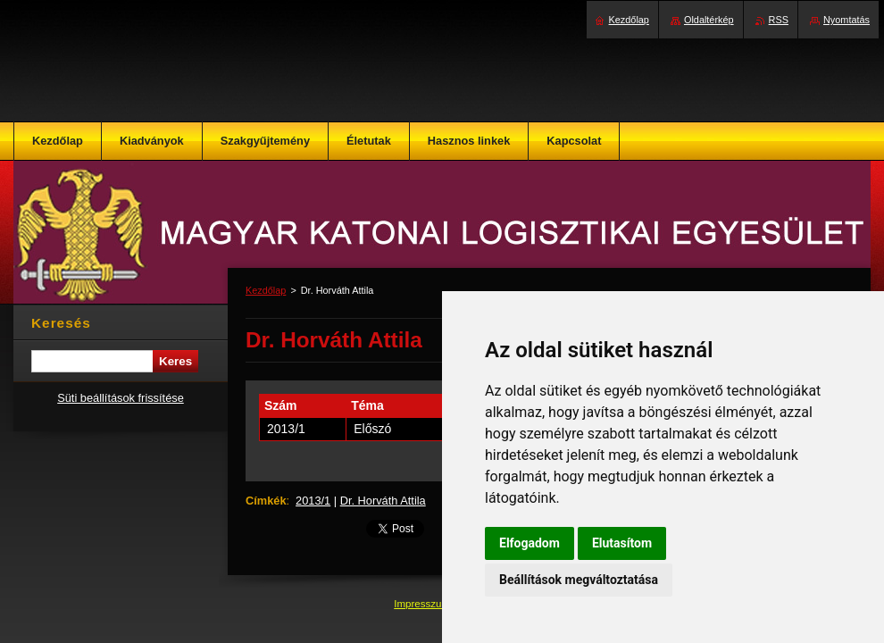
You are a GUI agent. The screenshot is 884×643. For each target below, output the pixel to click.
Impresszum (423, 603)
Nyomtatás (846, 19)
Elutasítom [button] (622, 543)
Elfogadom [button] (529, 543)
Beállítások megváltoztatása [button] (578, 579)
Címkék (266, 500)
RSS (778, 19)
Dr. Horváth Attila (383, 500)
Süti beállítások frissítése (120, 398)
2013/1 (313, 500)
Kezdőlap (266, 290)
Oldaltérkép (709, 19)
